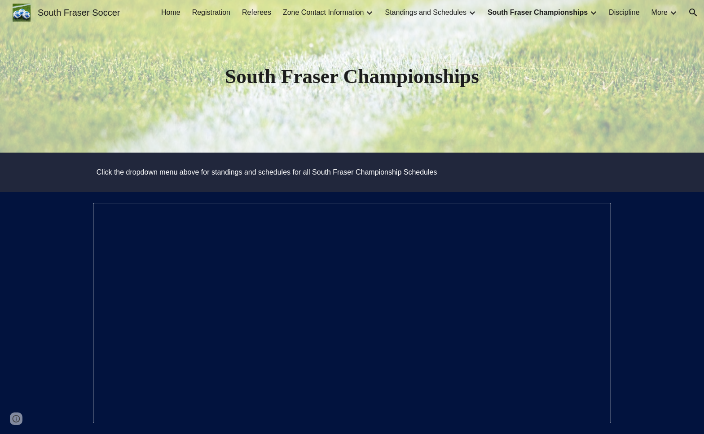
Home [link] (170, 12)
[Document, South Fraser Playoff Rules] (352, 313)
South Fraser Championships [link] (538, 12)
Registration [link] (211, 12)
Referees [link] (256, 12)
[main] (352, 76)
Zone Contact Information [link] (323, 12)
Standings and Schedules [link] (425, 12)
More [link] (659, 12)
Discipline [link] (624, 12)
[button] (693, 12)
